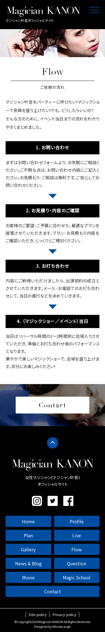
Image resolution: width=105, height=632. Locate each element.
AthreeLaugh (61, 626)
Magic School (76, 577)
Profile (77, 521)
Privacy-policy (64, 614)
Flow (76, 549)
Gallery (28, 549)
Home (28, 521)
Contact (52, 591)
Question (76, 563)
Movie (28, 577)
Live (76, 535)
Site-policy (38, 614)
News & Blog (28, 563)
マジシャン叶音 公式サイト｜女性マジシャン (43, 11)
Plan (28, 535)
